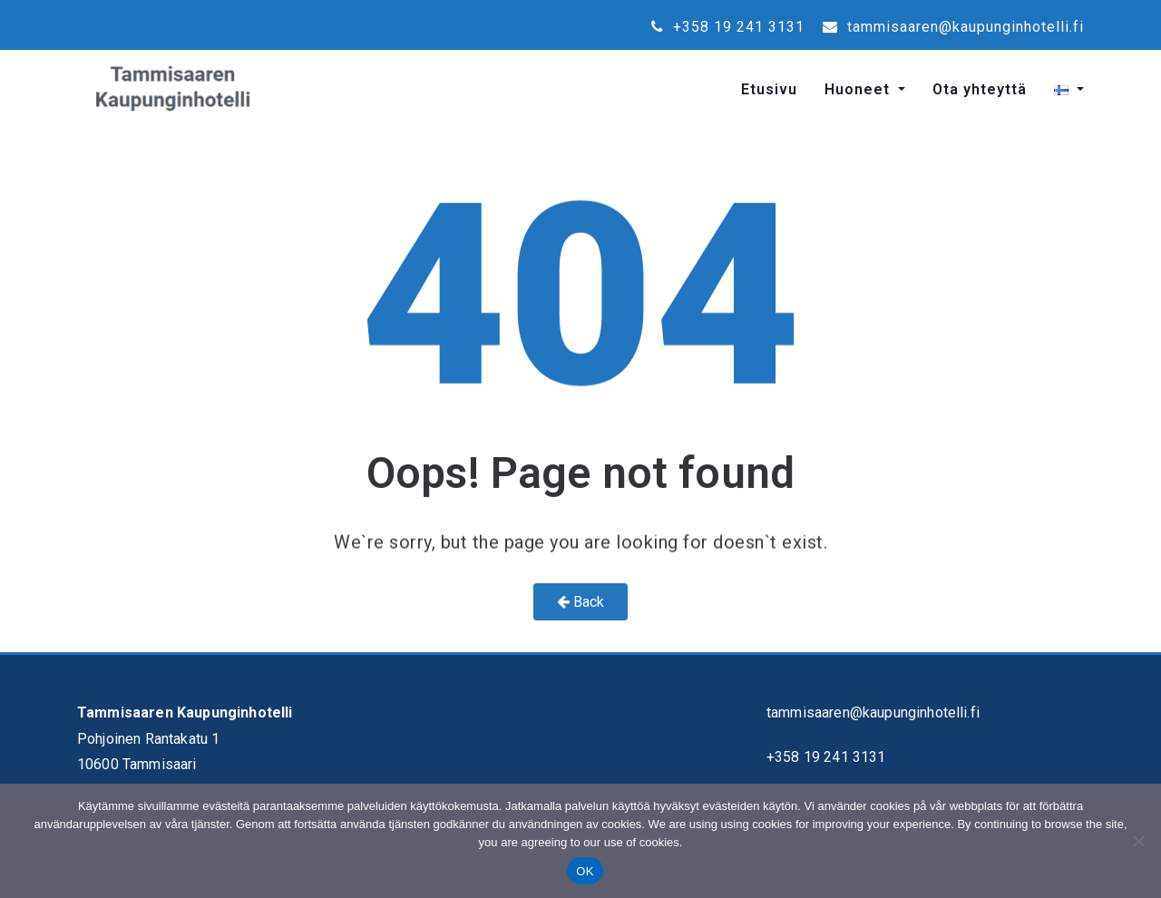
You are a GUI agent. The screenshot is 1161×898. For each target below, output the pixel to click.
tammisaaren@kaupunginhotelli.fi (953, 26)
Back (581, 601)
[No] (1138, 841)
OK (584, 871)
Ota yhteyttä (979, 89)
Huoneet (859, 89)
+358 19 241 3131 (728, 26)
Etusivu (769, 89)
